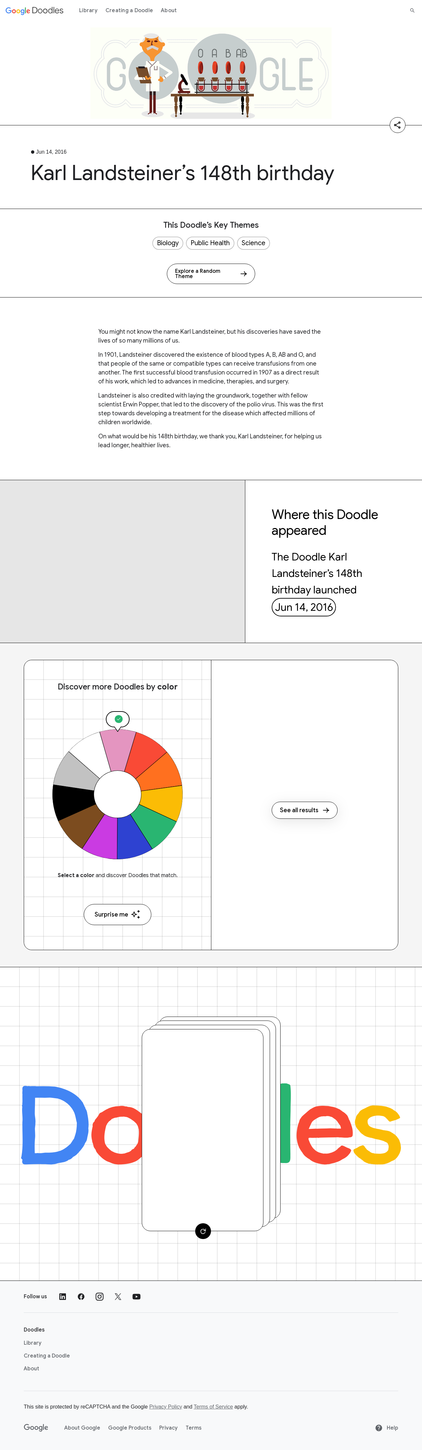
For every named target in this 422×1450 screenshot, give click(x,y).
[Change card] (203, 1231)
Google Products (129, 1428)
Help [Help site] (386, 1428)
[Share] (398, 125)
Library (88, 10)
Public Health (210, 243)
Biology (168, 243)
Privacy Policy (165, 1407)
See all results (304, 810)
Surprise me (117, 914)
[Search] (412, 10)
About (169, 10)
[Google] (36, 1428)
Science (253, 243)
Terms (193, 1428)
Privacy (168, 1428)
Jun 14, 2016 (304, 607)
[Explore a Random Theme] (211, 274)
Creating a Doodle (129, 10)
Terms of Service (213, 1407)
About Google (82, 1428)
